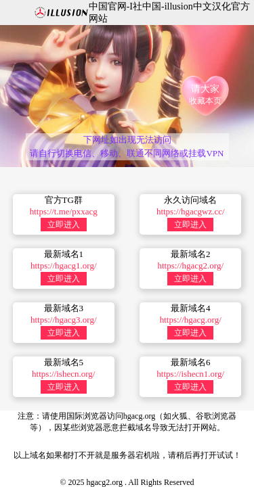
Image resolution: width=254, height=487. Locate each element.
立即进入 (63, 224)
